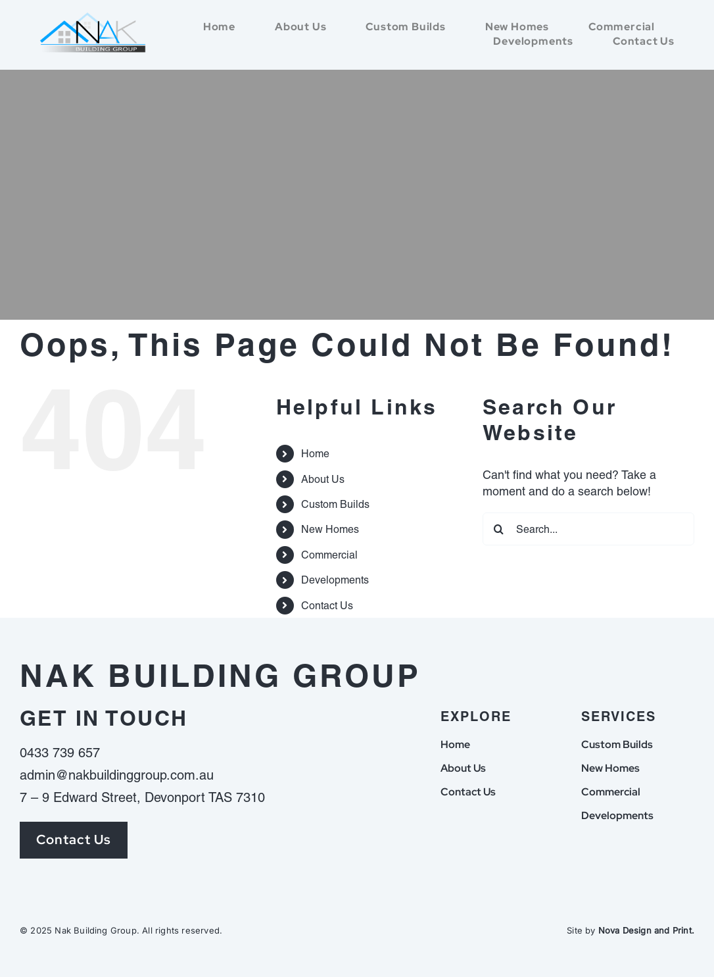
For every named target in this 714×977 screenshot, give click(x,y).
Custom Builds (335, 504)
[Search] (499, 529)
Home (315, 453)
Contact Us (327, 605)
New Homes (330, 529)
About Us (323, 479)
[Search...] (588, 529)
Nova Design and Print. (646, 930)
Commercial (329, 555)
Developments (335, 580)
